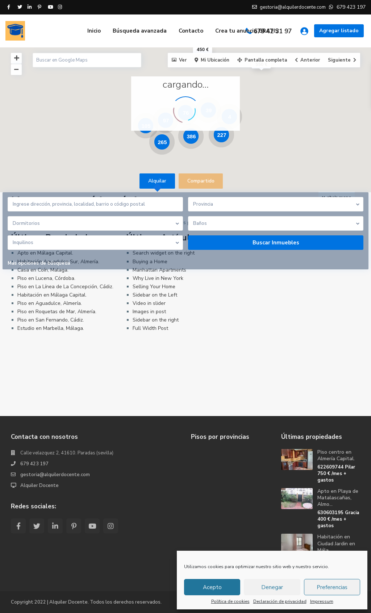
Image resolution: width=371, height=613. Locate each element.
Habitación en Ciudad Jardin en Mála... (336, 543)
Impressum (321, 601)
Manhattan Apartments (159, 269)
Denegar (272, 587)
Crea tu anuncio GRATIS (247, 30)
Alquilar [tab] (157, 180)
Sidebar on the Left (155, 294)
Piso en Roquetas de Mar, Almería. (56, 311)
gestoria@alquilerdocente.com (55, 474)
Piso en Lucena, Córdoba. (46, 278)
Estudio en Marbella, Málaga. (50, 328)
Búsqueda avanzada (140, 30)
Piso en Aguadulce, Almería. (49, 303)
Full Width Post (150, 328)
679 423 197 (34, 464)
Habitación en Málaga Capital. (52, 294)
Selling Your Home (154, 286)
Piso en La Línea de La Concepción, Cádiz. (65, 286)
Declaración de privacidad (280, 601)
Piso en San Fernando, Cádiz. (50, 319)
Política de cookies (230, 601)
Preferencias (332, 587)
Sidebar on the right (156, 319)
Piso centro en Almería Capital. (336, 455)
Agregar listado (339, 30)
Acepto (212, 587)
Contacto (191, 30)
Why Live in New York (158, 278)
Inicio (94, 30)
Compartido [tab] (200, 180)
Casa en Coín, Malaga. (42, 269)
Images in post (149, 311)
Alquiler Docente (39, 485)
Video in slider (149, 303)
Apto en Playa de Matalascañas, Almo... (337, 498)
